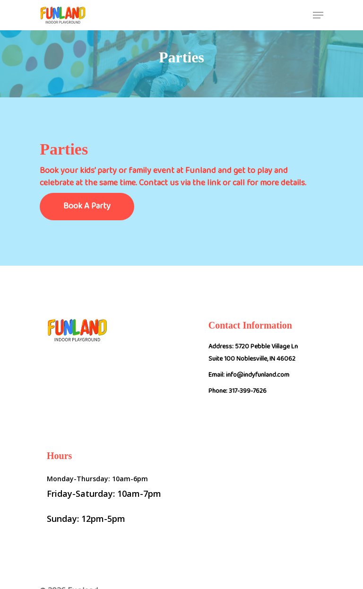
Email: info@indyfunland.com (248, 377)
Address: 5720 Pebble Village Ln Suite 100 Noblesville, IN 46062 (253, 354)
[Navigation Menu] (318, 15)
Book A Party (87, 208)
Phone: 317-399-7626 (237, 393)
